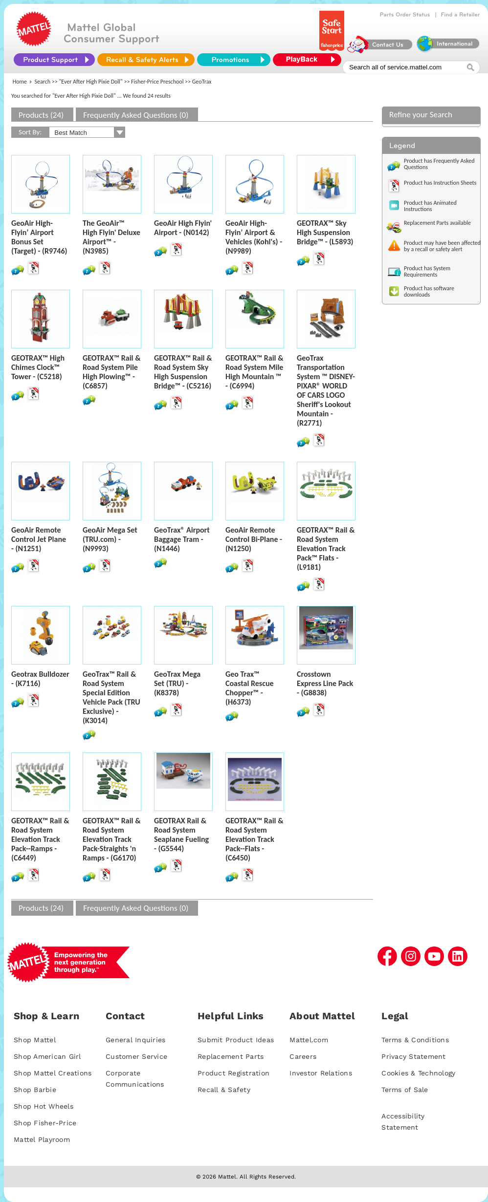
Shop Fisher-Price (45, 1123)
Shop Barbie (35, 1090)
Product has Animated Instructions (430, 206)
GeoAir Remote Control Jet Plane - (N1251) (38, 539)
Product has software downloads (429, 291)
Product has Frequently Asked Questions (439, 164)
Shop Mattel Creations (52, 1073)
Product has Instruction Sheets (440, 182)
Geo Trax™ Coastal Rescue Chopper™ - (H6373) (249, 688)
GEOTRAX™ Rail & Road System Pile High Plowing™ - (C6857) (111, 371)
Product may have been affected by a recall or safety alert (442, 246)
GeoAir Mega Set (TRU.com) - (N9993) (110, 539)
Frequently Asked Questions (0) (135, 115)
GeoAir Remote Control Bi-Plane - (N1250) (253, 539)
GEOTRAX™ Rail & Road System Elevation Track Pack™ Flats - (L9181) (326, 548)
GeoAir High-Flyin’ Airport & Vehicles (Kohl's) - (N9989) (253, 237)
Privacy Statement (413, 1056)
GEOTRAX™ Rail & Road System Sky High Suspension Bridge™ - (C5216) (183, 371)
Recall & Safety (224, 1090)
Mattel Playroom (42, 1139)
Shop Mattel (35, 1040)
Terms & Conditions (415, 1040)
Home (20, 81)
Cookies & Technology (418, 1073)
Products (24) (41, 115)
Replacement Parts (231, 1056)
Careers (302, 1056)
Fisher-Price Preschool (157, 81)
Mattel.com (308, 1040)
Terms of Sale (404, 1090)
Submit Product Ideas (236, 1040)
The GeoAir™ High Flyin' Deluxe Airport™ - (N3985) (111, 237)
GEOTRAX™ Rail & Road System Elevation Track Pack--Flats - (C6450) (254, 839)
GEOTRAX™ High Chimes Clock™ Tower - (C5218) (38, 367)
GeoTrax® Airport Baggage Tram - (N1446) (182, 539)
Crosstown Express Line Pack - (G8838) (325, 683)
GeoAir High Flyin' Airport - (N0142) (183, 227)
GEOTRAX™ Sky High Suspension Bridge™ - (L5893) (325, 232)
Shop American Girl (47, 1056)
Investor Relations (320, 1073)
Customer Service (136, 1056)
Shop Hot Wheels (43, 1106)
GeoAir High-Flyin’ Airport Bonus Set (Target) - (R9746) (39, 237)
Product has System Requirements (427, 271)
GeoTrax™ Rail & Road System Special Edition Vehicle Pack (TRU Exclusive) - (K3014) (111, 697)
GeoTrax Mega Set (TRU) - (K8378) (177, 683)
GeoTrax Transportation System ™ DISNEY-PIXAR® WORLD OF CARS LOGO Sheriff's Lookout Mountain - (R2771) (326, 390)
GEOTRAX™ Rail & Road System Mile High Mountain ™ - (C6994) (254, 371)
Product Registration (233, 1073)
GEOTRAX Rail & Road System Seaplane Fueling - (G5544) (181, 834)
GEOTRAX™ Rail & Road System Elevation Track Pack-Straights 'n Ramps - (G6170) (111, 839)
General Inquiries (135, 1040)
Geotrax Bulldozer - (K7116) (40, 678)
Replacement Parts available (437, 222)
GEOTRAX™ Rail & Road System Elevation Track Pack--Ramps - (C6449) (40, 839)
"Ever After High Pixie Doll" (91, 81)
